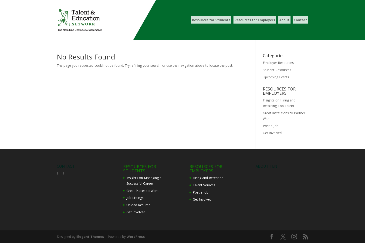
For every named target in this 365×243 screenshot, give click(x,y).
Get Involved (272, 133)
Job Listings (135, 197)
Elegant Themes (90, 236)
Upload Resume (138, 205)
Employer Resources (278, 62)
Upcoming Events (276, 77)
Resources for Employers (255, 20)
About (284, 20)
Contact (300, 20)
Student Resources (277, 70)
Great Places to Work (142, 190)
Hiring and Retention (208, 178)
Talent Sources (204, 185)
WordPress (136, 236)
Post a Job (270, 126)
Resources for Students (211, 20)
